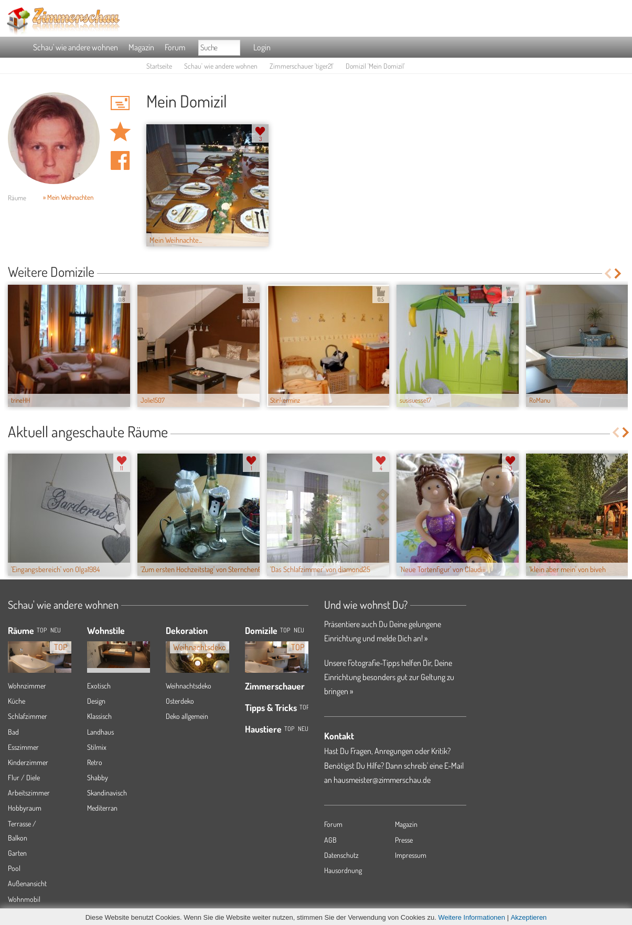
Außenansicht (27, 883)
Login (262, 47)
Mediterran (102, 807)
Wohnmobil (24, 899)
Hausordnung (343, 870)
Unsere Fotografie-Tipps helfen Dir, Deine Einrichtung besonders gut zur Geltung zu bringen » (389, 677)
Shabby (97, 777)
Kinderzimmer (28, 762)
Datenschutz (341, 855)
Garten (17, 852)
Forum (175, 47)
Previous (607, 273)
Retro (94, 762)
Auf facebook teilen (120, 160)
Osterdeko (180, 700)
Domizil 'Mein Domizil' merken (120, 131)
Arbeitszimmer (29, 792)
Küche (16, 700)
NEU (55, 630)
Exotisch (99, 685)
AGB (330, 839)
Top (285, 630)
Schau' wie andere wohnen (75, 47)
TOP (42, 630)
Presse (404, 839)
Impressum (410, 855)
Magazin (141, 47)
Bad (13, 731)
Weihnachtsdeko (188, 685)
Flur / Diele (24, 777)
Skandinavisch (107, 792)
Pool (14, 868)
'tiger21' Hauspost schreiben (120, 102)
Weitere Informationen (471, 917)
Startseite (159, 65)
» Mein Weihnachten (68, 197)
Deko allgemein (187, 716)
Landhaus (100, 731)
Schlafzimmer (27, 716)
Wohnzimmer (27, 685)
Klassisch (99, 716)
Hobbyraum (24, 807)
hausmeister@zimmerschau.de (382, 780)
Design (96, 700)
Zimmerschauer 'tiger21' (302, 65)
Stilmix (96, 747)
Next (618, 273)
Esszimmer (23, 747)
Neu (299, 630)
